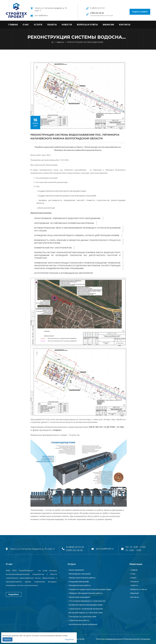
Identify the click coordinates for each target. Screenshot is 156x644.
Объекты (52, 24)
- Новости (133, 585)
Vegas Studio (79, 639)
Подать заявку (140, 12)
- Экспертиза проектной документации (85, 604)
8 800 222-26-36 (74, 550)
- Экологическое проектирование (82, 624)
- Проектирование (76, 570)
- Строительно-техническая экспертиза (85, 608)
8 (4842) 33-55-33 (97, 8)
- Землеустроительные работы (81, 577)
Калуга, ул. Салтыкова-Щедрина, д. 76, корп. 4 (32, 548)
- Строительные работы (78, 620)
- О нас (132, 573)
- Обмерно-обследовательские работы (85, 593)
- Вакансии (134, 593)
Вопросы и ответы (87, 24)
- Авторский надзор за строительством (85, 612)
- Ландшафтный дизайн (78, 581)
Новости (67, 24)
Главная (13, 24)
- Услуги (132, 577)
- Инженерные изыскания (79, 573)
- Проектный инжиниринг (79, 597)
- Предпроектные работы (79, 585)
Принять (7, 639)
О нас (26, 24)
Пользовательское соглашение (137, 639)
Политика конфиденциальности (109, 639)
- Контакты (134, 597)
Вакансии (108, 24)
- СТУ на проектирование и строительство (87, 601)
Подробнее (13, 594)
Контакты (124, 24)
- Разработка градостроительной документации (89, 589)
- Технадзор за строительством (82, 616)
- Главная (133, 570)
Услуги (38, 24)
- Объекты (134, 581)
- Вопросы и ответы (138, 589)
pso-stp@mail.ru (41, 15)
